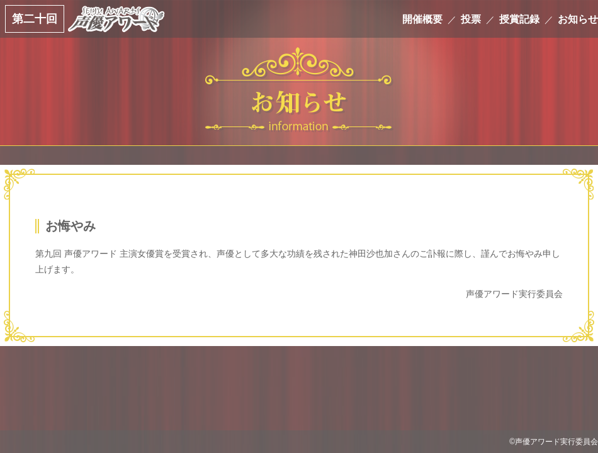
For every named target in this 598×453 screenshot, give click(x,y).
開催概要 (422, 19)
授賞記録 (519, 19)
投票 (471, 19)
